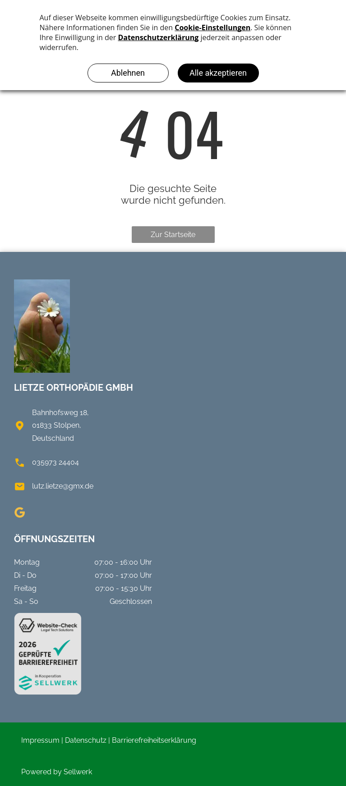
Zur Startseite (173, 234)
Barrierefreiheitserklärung (154, 740)
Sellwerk (78, 772)
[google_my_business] (19, 514)
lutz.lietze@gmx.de (62, 486)
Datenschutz (85, 740)
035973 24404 (55, 462)
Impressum (40, 740)
